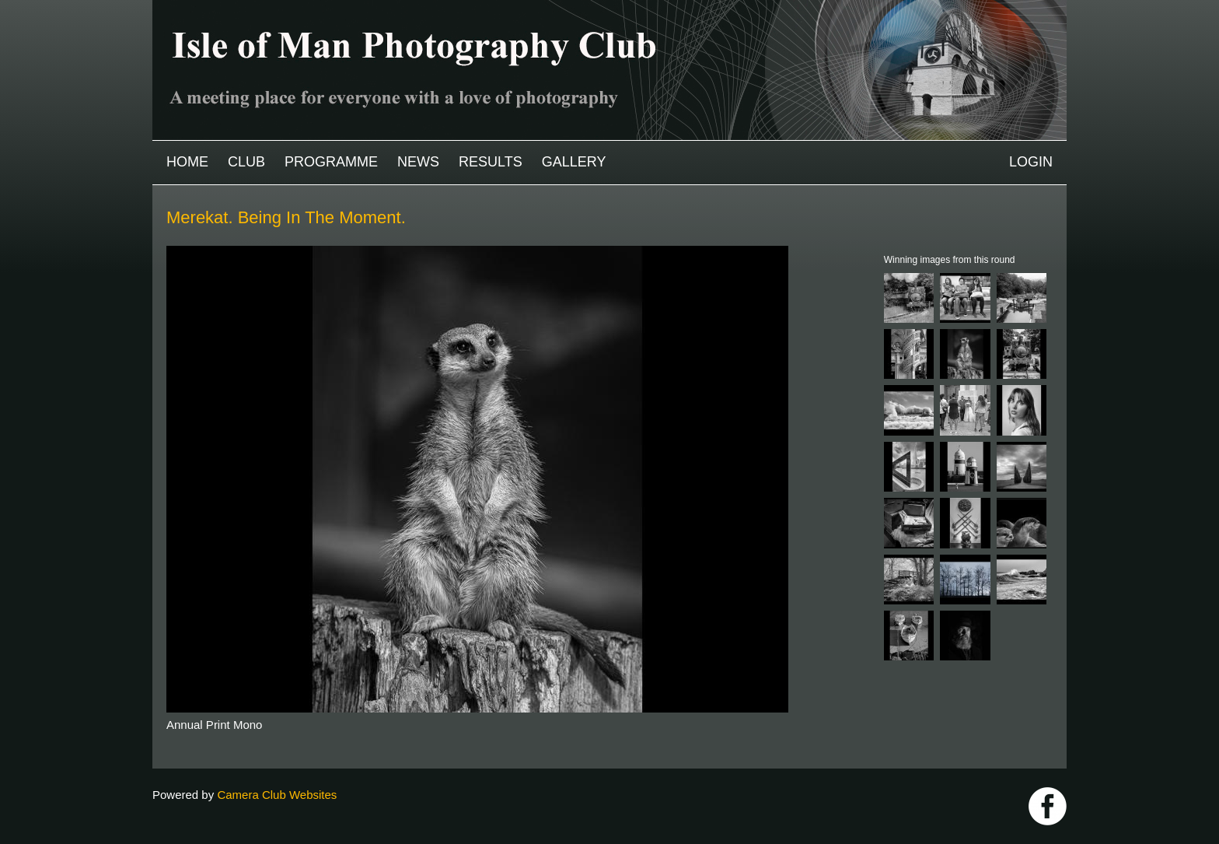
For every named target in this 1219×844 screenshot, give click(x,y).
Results (490, 162)
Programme (331, 162)
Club (246, 162)
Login (1031, 162)
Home (187, 162)
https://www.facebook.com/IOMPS (1048, 806)
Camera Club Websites (277, 794)
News (418, 162)
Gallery (574, 162)
